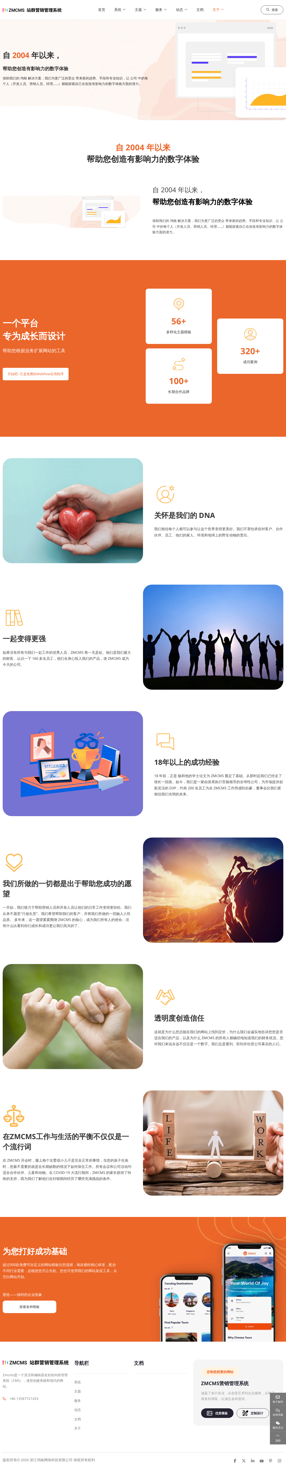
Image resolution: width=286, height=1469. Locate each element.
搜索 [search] (272, 10)
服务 (162, 9)
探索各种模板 (29, 1306)
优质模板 (217, 1413)
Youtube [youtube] (261, 1461)
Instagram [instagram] (279, 1461)
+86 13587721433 (23, 1398)
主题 (141, 9)
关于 (219, 9)
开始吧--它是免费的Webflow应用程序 (36, 374)
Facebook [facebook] (235, 1461)
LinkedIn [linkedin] (253, 1461)
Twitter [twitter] (244, 1461)
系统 (121, 9)
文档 (203, 9)
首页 (105, 9)
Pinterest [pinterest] (270, 1461)
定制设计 (252, 1413)
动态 (182, 9)
